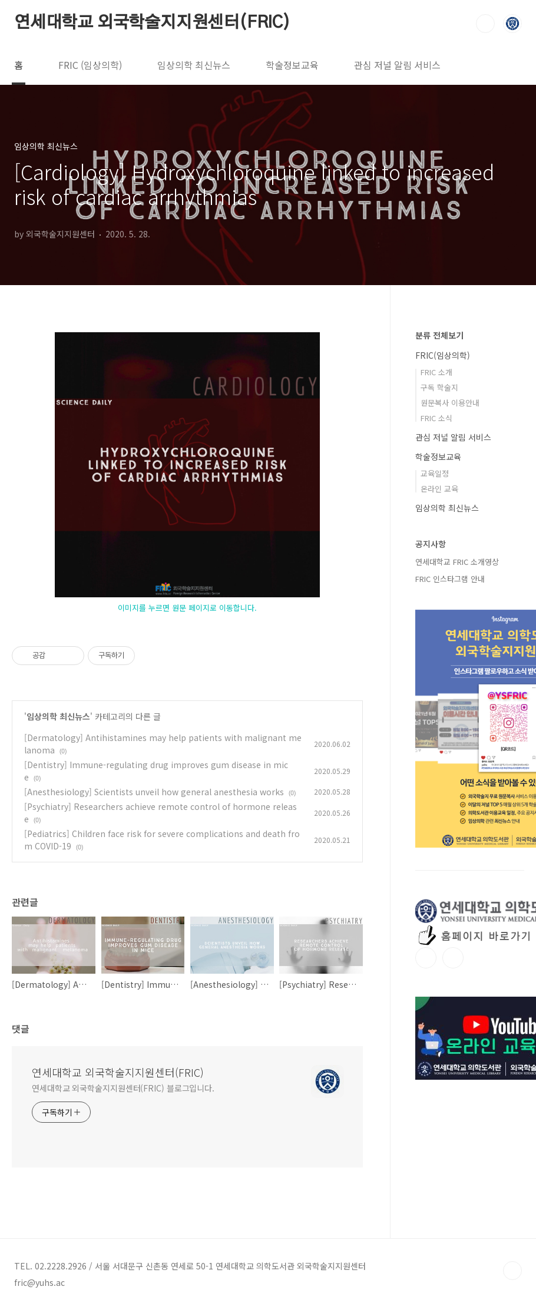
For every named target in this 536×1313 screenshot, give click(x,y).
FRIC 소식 (436, 418)
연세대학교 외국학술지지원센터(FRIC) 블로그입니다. (123, 1088)
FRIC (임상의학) (90, 65)
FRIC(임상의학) (442, 355)
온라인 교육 (439, 488)
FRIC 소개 (436, 372)
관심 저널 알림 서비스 (397, 65)
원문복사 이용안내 (450, 402)
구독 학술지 (439, 387)
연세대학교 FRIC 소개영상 (457, 561)
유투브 (453, 957)
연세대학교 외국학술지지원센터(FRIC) (152, 23)
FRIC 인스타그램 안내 (450, 578)
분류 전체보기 (439, 335)
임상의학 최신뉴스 (193, 65)
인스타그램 (425, 957)
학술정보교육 (292, 65)
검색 (485, 23)
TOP (512, 1270)
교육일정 (435, 473)
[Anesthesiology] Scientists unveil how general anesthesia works (154, 792)
